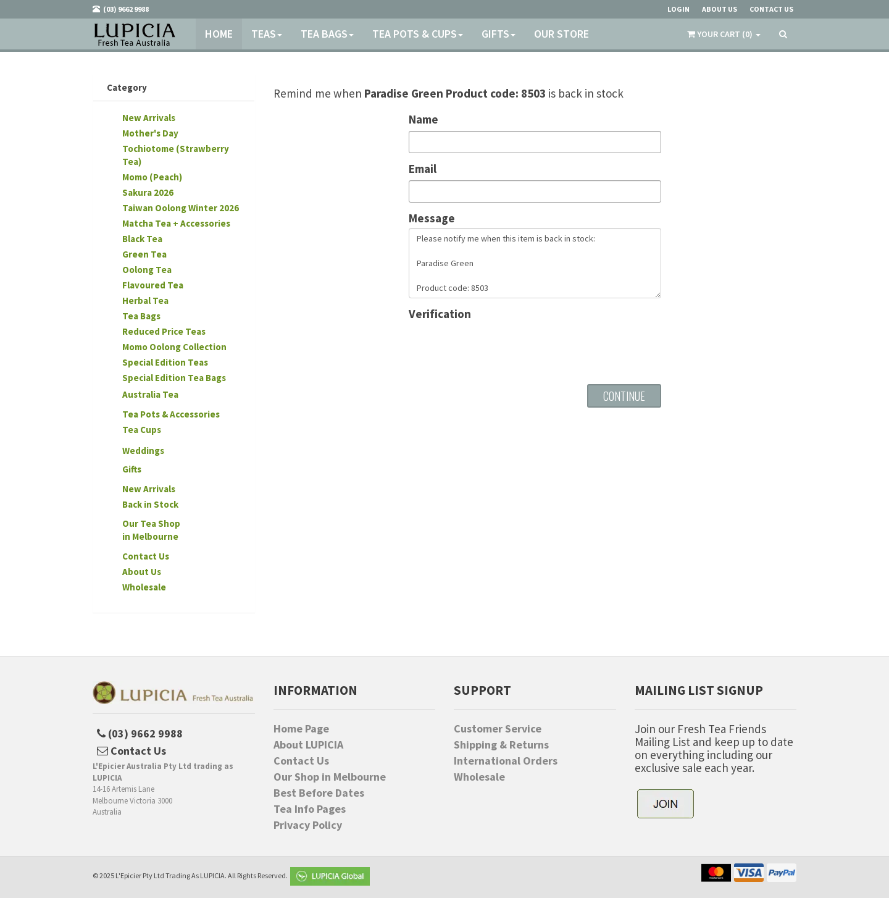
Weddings (143, 450)
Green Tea (144, 254)
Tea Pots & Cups (417, 34)
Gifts (498, 34)
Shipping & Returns (501, 745)
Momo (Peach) (152, 177)
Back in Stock (150, 504)
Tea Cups (141, 429)
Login (678, 9)
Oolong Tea (147, 269)
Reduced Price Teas (164, 331)
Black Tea (142, 239)
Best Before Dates (318, 793)
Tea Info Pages (309, 809)
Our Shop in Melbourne (329, 777)
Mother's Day (150, 133)
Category (127, 87)
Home (219, 34)
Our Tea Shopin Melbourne (151, 530)
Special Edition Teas (165, 362)
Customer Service (497, 729)
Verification (440, 314)
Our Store (561, 34)
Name (423, 119)
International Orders (505, 761)
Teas (266, 34)
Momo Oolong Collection (174, 347)
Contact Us (145, 556)
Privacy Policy (307, 825)
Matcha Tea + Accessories (176, 223)
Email (422, 168)
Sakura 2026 (147, 192)
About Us (141, 571)
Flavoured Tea (152, 285)
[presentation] (502, 348)
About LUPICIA (308, 745)
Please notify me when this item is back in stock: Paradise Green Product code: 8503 (535, 263)
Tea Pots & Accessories (171, 414)
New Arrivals (148, 118)
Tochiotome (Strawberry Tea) (175, 155)
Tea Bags (327, 34)
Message (432, 218)
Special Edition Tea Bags (174, 378)
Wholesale (144, 587)
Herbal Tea (145, 300)
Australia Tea (150, 394)
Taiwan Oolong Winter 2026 (180, 208)
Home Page (301, 729)
